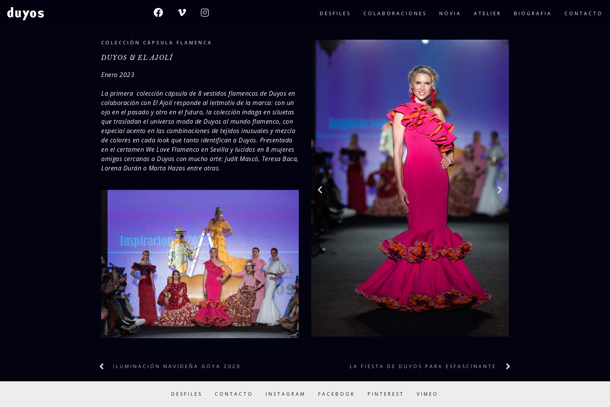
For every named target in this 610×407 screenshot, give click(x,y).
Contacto (234, 394)
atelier (487, 13)
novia (450, 13)
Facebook (336, 394)
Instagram (286, 394)
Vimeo (427, 394)
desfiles (335, 13)
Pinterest (386, 394)
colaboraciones (395, 13)
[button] (320, 189)
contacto (583, 13)
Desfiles (186, 394)
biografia (533, 13)
